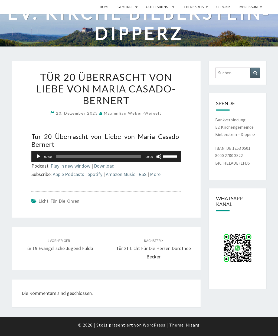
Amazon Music (120, 174)
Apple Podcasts (68, 174)
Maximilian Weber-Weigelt (133, 113)
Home (104, 6)
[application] (106, 156)
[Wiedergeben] (38, 156)
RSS (142, 174)
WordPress (154, 325)
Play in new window (70, 166)
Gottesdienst (158, 6)
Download (104, 166)
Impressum (248, 6)
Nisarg (193, 325)
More (155, 174)
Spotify (95, 174)
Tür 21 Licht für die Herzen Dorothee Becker (153, 249)
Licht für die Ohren (58, 201)
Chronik (223, 6)
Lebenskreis (193, 6)
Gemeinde (125, 6)
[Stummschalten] (159, 156)
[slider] (98, 156)
